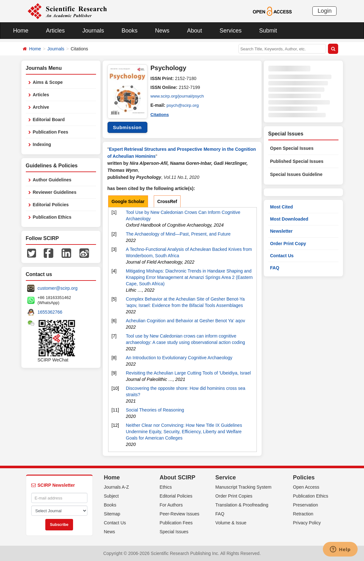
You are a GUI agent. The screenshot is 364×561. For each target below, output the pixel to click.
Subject (111, 496)
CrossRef (167, 201)
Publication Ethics (52, 217)
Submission (127, 127)
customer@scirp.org (58, 288)
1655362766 (50, 312)
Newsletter (281, 231)
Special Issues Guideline (296, 174)
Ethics (166, 487)
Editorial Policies (51, 204)
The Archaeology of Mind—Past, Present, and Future (178, 234)
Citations (160, 114)
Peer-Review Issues (179, 513)
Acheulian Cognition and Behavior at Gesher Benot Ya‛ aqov (185, 320)
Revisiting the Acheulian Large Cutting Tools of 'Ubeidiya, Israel (188, 372)
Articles (55, 30)
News (162, 30)
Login (324, 11)
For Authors (171, 504)
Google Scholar (128, 201)
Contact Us (282, 255)
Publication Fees (50, 132)
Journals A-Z (116, 487)
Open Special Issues (292, 148)
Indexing (42, 144)
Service (225, 477)
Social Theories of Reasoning (155, 409)
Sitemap (112, 513)
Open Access (306, 487)
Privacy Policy (307, 522)
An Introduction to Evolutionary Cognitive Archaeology (179, 357)
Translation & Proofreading (241, 504)
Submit (268, 30)
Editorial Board (49, 119)
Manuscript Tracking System (243, 487)
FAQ (274, 267)
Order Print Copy (288, 243)
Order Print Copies (233, 496)
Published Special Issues (296, 161)
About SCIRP (177, 477)
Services (230, 30)
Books (129, 30)
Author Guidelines (52, 179)
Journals (93, 30)
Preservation (305, 504)
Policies (304, 477)
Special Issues (174, 531)
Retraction (303, 513)
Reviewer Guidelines (55, 192)
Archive (41, 107)
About (194, 30)
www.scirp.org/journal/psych (178, 96)
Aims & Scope (48, 82)
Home (20, 30)
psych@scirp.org (183, 105)
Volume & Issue (230, 522)
